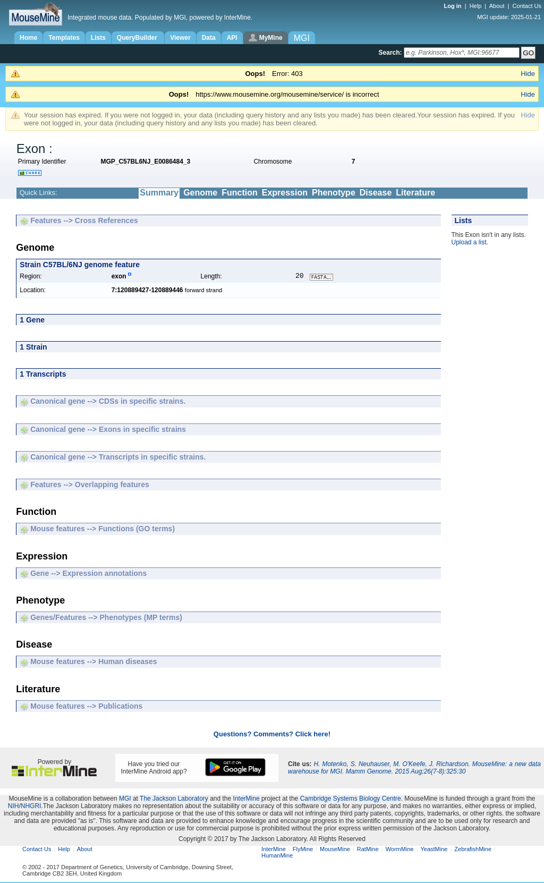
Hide (528, 74)
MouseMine (335, 850)
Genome (200, 192)
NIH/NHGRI (24, 807)
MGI (125, 799)
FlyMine (303, 850)
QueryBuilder (138, 37)
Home (28, 37)
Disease (376, 192)
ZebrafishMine (472, 850)
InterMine (246, 799)
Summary (159, 192)
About (497, 6)
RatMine (368, 850)
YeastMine (433, 850)
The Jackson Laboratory (174, 799)
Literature (415, 192)
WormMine (400, 850)
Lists (98, 37)
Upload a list (469, 242)
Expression (285, 192)
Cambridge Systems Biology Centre (350, 799)
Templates (63, 37)
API (232, 37)
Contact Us (527, 6)
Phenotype (333, 192)
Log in (453, 6)
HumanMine (277, 856)
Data (209, 37)
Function (240, 192)
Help (476, 6)
